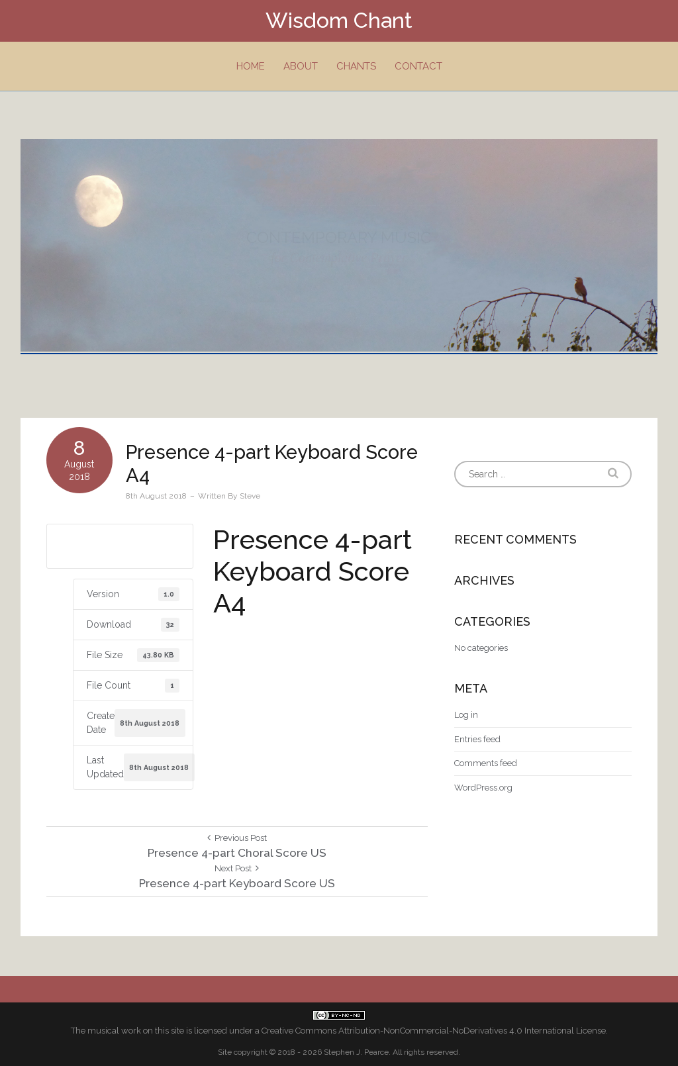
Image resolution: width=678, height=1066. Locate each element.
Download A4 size (119, 545)
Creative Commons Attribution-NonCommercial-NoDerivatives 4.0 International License (434, 1031)
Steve (250, 496)
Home (250, 66)
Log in (466, 715)
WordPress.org (483, 788)
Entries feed (477, 739)
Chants (356, 66)
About (300, 66)
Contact (418, 66)
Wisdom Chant (339, 20)
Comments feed (485, 763)
